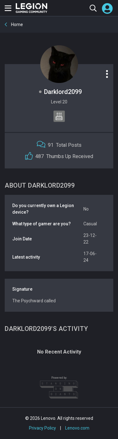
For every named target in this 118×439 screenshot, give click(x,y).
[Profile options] (107, 74)
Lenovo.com (77, 428)
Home (16, 24)
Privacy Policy (42, 428)
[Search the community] (92, 8)
